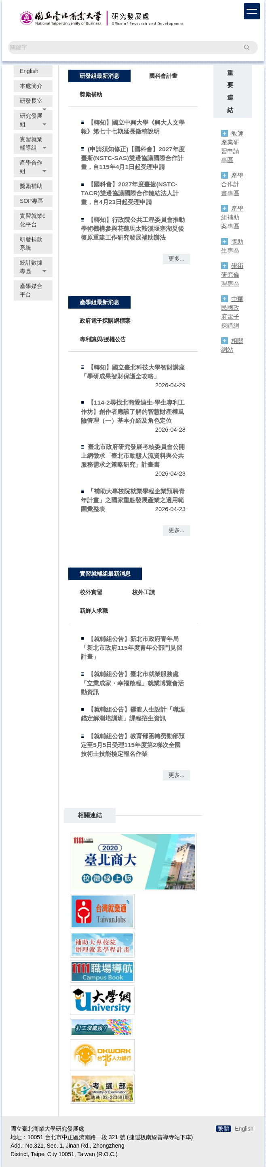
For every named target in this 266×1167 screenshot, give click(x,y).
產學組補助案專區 (232, 217)
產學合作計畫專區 (232, 184)
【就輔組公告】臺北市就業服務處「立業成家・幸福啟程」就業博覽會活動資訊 (132, 682)
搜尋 (246, 47)
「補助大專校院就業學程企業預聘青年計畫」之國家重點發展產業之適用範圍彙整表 (133, 500)
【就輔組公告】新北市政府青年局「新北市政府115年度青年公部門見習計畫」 (131, 647)
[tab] (99, 75)
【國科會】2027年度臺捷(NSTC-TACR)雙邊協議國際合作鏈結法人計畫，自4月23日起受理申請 (130, 193)
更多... (177, 258)
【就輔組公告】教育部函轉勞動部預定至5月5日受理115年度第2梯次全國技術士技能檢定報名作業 (133, 745)
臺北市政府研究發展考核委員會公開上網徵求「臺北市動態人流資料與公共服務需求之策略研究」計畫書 (133, 455)
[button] (33, 101)
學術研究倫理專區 (232, 274)
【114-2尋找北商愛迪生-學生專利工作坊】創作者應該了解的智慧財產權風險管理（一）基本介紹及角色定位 (133, 411)
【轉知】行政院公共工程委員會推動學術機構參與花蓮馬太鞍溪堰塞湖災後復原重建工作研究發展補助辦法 (133, 228)
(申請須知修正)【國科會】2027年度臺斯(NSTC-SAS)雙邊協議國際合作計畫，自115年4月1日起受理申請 (133, 158)
